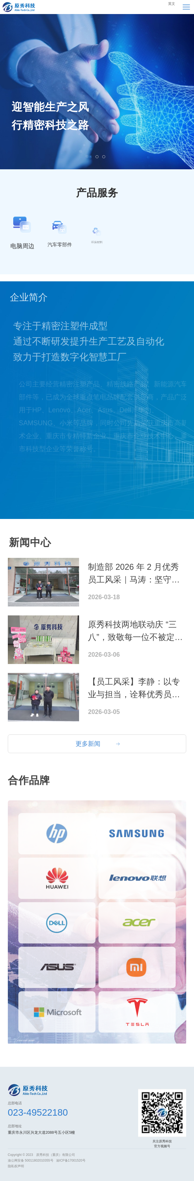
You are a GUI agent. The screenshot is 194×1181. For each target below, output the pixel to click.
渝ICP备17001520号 (71, 1160)
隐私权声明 (16, 1166)
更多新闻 (88, 750)
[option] (97, 91)
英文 (171, 4)
